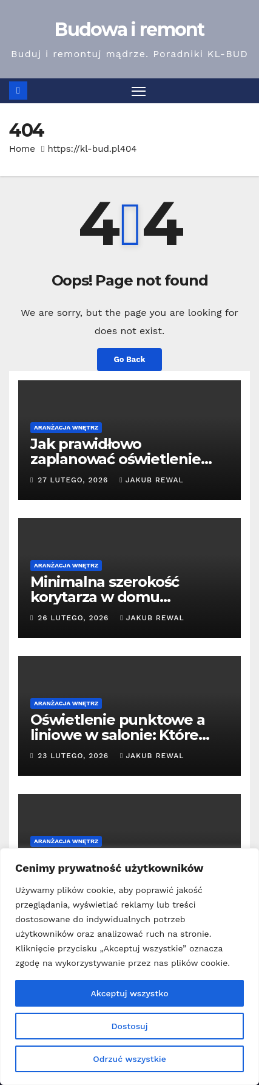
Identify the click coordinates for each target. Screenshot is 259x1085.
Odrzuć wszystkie (129, 1059)
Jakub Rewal (151, 480)
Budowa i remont (129, 29)
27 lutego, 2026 (74, 480)
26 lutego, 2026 (75, 618)
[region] (129, 966)
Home (22, 148)
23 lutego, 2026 (75, 755)
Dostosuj (129, 1026)
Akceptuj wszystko (129, 993)
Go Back (130, 359)
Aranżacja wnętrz (66, 427)
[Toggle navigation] (139, 91)
